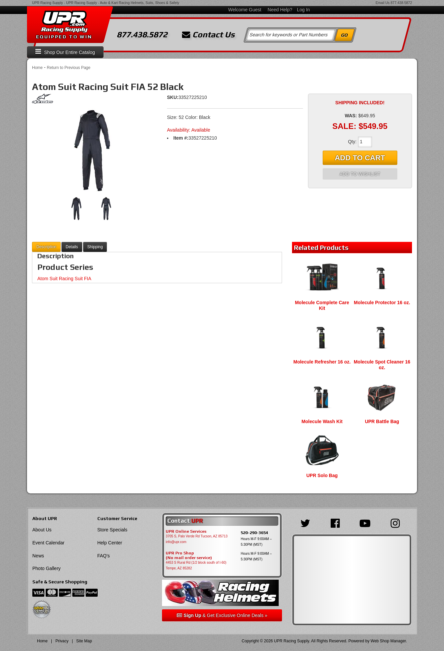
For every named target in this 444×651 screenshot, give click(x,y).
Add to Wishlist (360, 174)
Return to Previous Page (68, 67)
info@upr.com (176, 542)
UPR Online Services (186, 531)
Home (37, 67)
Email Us (383, 3)
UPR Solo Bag (322, 475)
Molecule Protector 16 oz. (382, 302)
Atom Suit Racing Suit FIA (64, 278)
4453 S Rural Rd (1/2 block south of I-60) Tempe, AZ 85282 (196, 565)
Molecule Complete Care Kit (322, 305)
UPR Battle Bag (382, 421)
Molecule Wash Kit (321, 421)
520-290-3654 (254, 532)
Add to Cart (360, 158)
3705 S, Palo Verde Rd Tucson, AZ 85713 (196, 536)
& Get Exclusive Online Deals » (222, 615)
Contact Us (208, 34)
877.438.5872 (401, 3)
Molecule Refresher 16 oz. (322, 361)
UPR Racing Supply (47, 3)
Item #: (180, 138)
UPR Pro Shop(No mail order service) (189, 555)
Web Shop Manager (388, 641)
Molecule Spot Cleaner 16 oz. (382, 364)
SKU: (172, 97)
